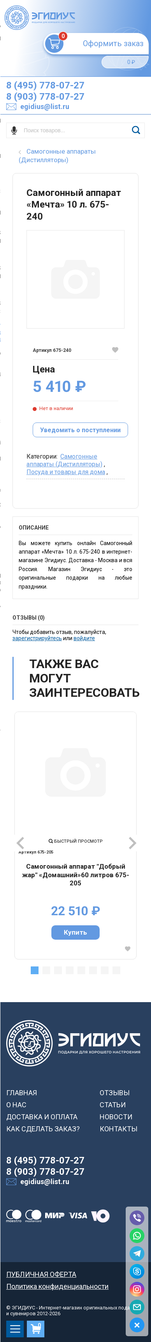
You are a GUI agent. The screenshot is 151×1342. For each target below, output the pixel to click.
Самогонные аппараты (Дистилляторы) (64, 460)
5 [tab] (81, 970)
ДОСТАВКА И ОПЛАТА (41, 1117)
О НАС (16, 1105)
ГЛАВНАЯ (21, 1093)
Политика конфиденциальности (57, 1286)
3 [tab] (58, 970)
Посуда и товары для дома (65, 472)
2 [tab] (46, 970)
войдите (84, 638)
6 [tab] (93, 970)
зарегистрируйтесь (37, 638)
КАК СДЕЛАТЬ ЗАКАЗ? (43, 1129)
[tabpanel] (75, 835)
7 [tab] (105, 970)
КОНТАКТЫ (118, 1129)
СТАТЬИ (113, 1105)
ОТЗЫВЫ (115, 1093)
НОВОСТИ (116, 1117)
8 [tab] (116, 970)
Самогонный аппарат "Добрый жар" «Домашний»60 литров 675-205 (75, 874)
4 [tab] (70, 970)
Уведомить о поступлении (80, 430)
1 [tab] (35, 970)
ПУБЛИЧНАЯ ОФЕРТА (41, 1274)
